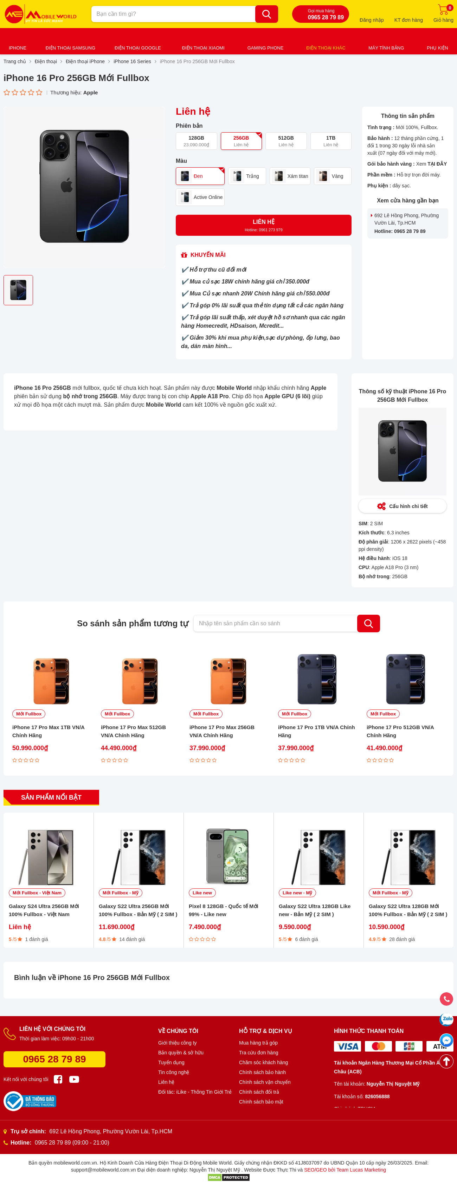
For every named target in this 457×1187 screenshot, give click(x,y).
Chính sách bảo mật (261, 1102)
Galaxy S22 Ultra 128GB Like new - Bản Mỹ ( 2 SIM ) (314, 910)
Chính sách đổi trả (259, 1092)
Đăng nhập (372, 20)
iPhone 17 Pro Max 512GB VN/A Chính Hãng (133, 731)
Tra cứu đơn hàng (258, 1052)
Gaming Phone (265, 48)
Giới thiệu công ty (177, 1043)
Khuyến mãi (208, 255)
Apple (90, 92)
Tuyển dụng (171, 1062)
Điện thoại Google (138, 48)
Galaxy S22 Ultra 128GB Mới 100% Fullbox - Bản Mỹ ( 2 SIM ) (408, 910)
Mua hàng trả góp (258, 1043)
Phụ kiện (437, 48)
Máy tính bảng (386, 48)
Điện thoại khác (326, 48)
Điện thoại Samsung (70, 48)
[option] (84, 187)
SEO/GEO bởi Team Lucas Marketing (345, 1170)
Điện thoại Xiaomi (203, 48)
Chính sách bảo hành (262, 1072)
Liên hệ (166, 1082)
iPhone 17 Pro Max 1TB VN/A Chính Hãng (48, 731)
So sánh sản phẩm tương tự (132, 623)
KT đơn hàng (408, 20)
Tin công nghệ (173, 1072)
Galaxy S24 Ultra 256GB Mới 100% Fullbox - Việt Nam (44, 910)
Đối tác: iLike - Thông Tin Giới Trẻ (195, 1092)
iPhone (17, 48)
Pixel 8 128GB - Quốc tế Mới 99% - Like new (223, 910)
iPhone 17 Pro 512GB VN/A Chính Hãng (400, 731)
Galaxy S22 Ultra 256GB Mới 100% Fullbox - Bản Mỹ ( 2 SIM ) (138, 910)
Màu (181, 161)
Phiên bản (189, 126)
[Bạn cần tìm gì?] (266, 14)
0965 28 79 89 (54, 1059)
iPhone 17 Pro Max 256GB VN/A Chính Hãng (222, 731)
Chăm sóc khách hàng (263, 1062)
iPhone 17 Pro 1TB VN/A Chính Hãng (316, 731)
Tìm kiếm (368, 623)
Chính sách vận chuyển (265, 1082)
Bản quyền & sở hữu (181, 1052)
